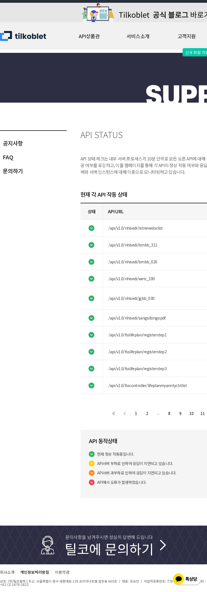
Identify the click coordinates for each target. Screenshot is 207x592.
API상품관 (89, 36)
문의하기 (13, 171)
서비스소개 (138, 36)
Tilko (27, 36)
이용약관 (62, 572)
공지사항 (13, 143)
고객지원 (187, 36)
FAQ (8, 157)
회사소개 (7, 572)
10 (191, 413)
